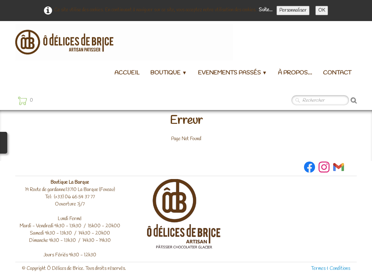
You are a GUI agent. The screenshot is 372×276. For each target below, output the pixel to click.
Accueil (127, 73)
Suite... (265, 10)
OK (321, 10)
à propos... (295, 73)
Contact (337, 73)
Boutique (168, 73)
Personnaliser (293, 10)
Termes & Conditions (330, 268)
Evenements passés (232, 73)
